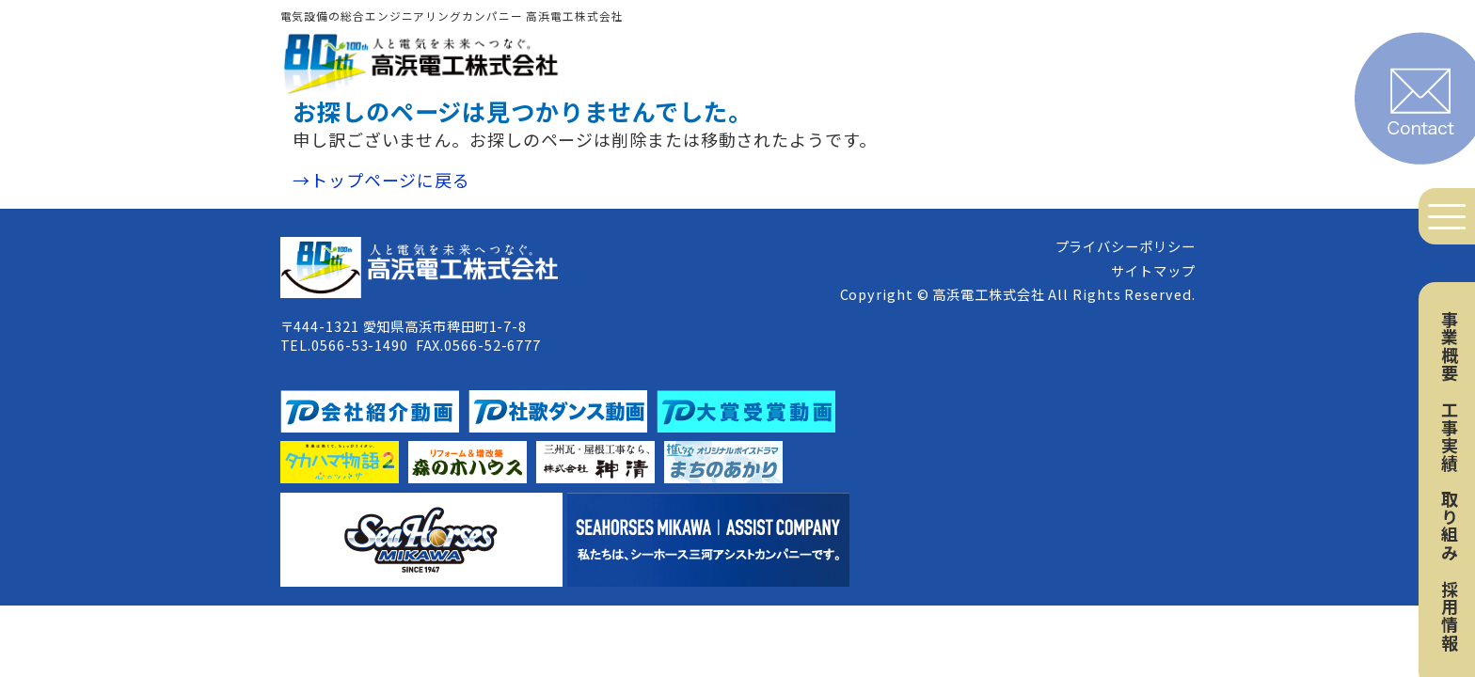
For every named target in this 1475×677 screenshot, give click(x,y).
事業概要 (1449, 346)
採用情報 (1449, 616)
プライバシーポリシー (1125, 246)
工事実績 (1449, 436)
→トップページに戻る (381, 179)
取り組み (1449, 525)
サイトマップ (1153, 270)
